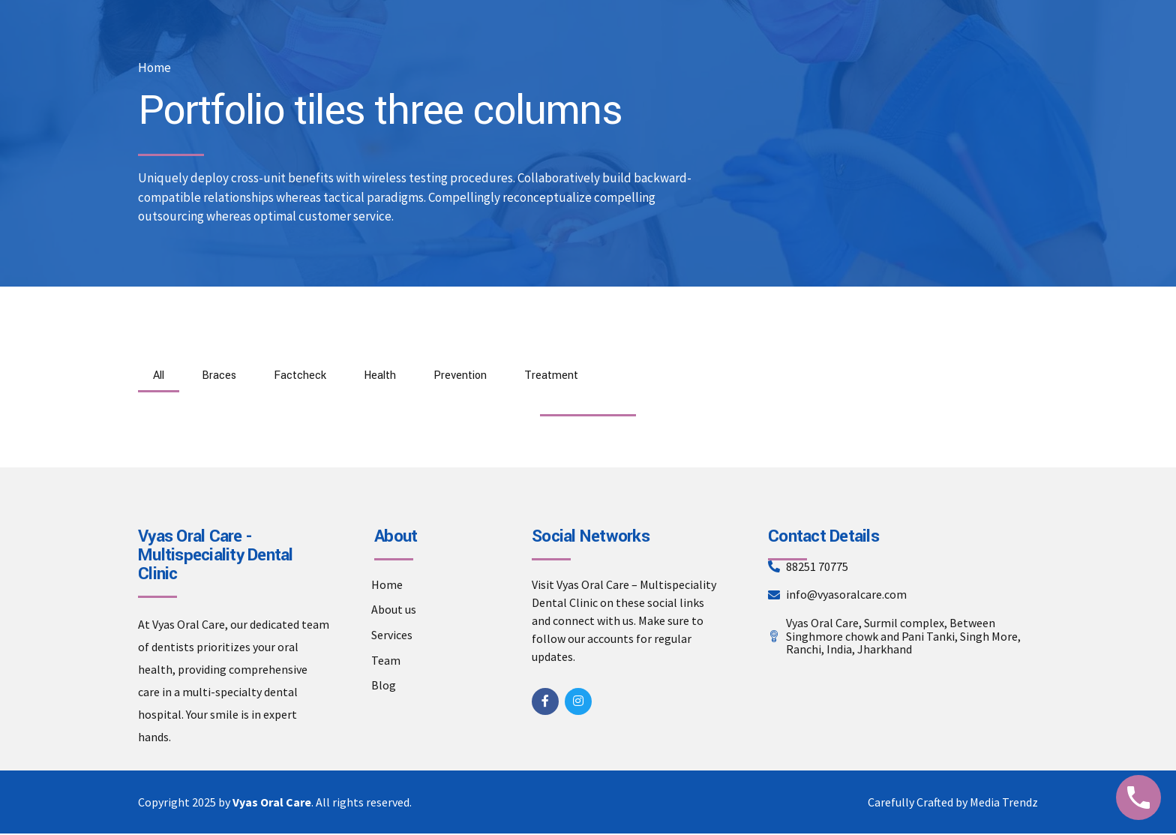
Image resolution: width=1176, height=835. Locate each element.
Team (385, 661)
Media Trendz (1004, 803)
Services (391, 636)
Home (154, 68)
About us (393, 611)
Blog (383, 687)
